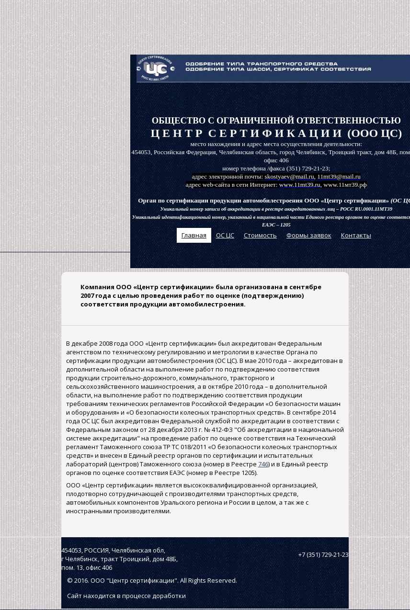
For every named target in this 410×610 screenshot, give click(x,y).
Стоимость (260, 235)
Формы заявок (308, 235)
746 (263, 464)
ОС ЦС (225, 235)
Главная (194, 235)
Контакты (356, 235)
